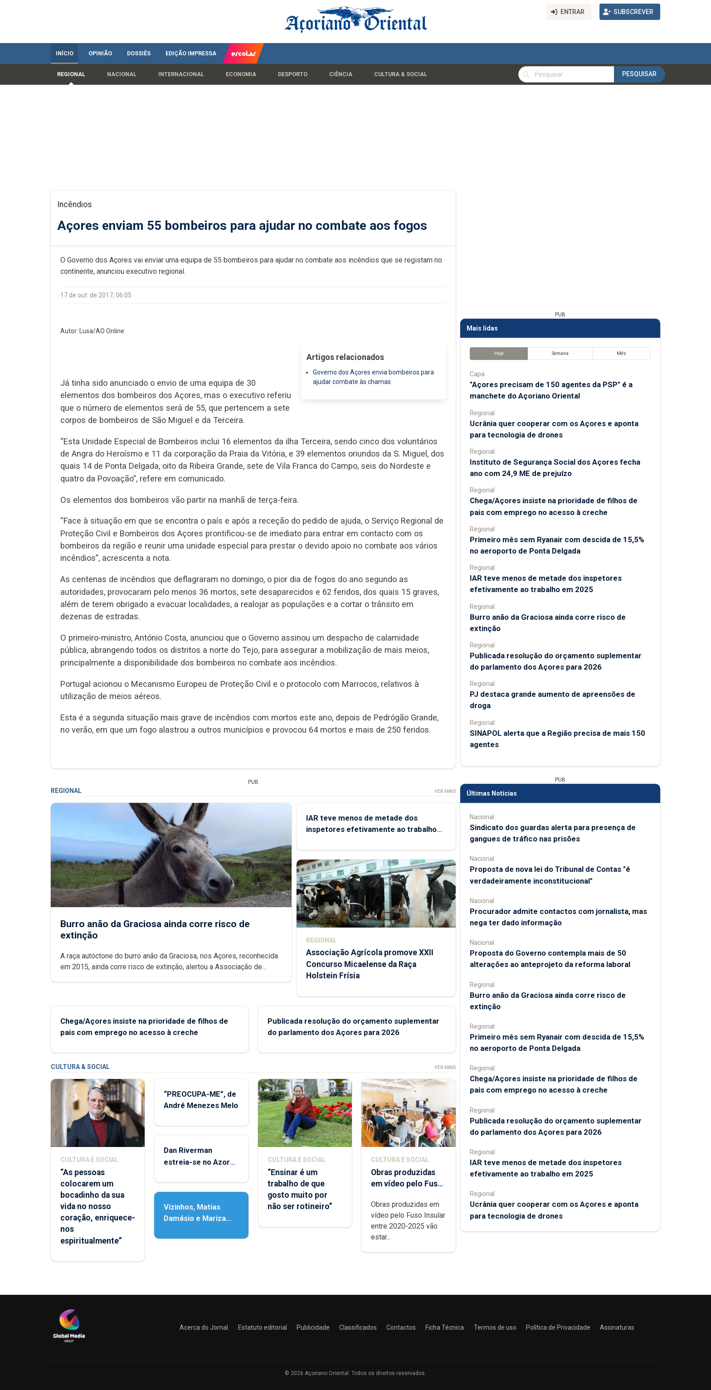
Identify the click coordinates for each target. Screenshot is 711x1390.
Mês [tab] (621, 353)
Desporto (292, 74)
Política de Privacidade (558, 1327)
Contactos (401, 1327)
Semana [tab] (560, 353)
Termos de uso (495, 1327)
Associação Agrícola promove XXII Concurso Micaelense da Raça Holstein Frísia (369, 964)
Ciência (340, 74)
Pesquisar (639, 74)
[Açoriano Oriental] (69, 1343)
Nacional (121, 74)
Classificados (358, 1327)
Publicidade (313, 1327)
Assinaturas (617, 1327)
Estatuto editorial (262, 1327)
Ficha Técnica (444, 1327)
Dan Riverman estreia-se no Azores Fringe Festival (201, 1161)
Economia (241, 74)
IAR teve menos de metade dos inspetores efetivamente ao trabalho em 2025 (371, 829)
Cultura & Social (400, 74)
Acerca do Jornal (204, 1327)
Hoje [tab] (499, 353)
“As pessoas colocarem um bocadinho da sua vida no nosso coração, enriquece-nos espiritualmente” (97, 1206)
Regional (71, 74)
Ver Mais (445, 791)
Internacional (181, 74)
